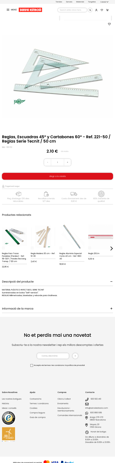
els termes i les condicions (53, 365)
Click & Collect (64, 399)
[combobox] (72, 10)
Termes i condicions (39, 403)
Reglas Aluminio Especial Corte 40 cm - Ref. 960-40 (70, 256)
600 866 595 (96, 412)
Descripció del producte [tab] (18, 281)
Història (5, 403)
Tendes (59, 2)
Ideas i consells (9, 408)
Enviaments (63, 403)
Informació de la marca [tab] (17, 308)
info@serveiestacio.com (96, 408)
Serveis (69, 2)
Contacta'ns (35, 399)
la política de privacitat (75, 365)
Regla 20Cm (93, 253)
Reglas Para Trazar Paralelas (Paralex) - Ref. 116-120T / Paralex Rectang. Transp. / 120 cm (14, 257)
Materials (80, 2)
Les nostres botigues (11, 399)
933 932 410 (96, 399)
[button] (104, 2)
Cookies (33, 408)
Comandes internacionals (70, 415)
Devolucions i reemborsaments (66, 409)
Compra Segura (37, 412)
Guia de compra (37, 417)
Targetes (92, 2)
